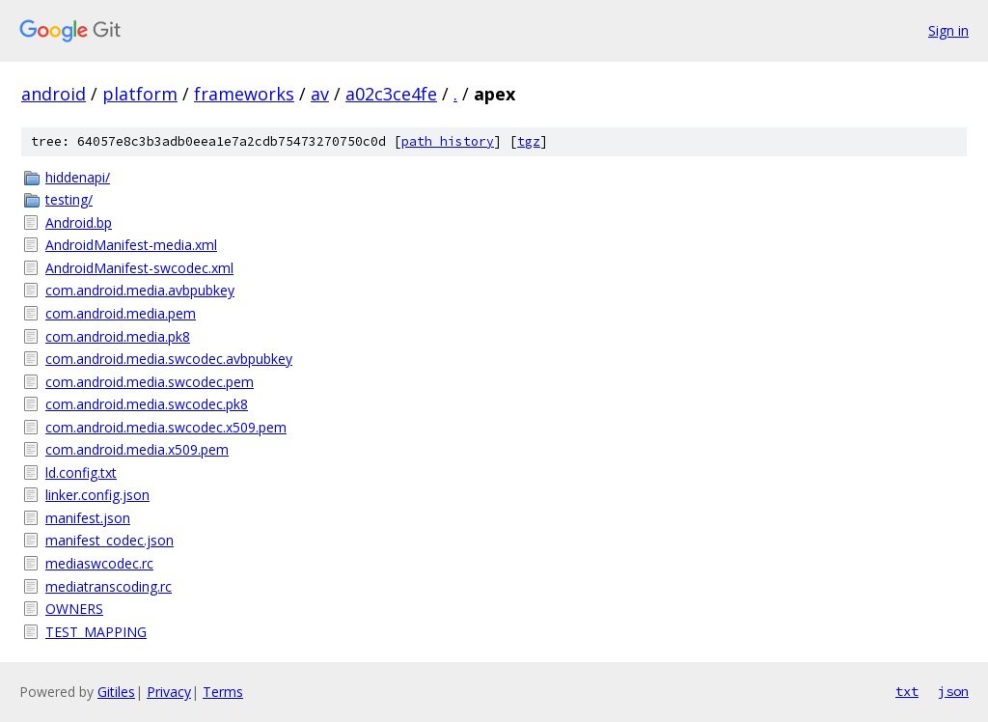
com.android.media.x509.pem (137, 449)
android (53, 93)
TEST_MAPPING (96, 632)
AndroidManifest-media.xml (131, 245)
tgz (528, 141)
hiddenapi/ (77, 177)
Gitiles (116, 691)
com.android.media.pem (120, 313)
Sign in (948, 30)
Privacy (169, 691)
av (320, 93)
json (953, 691)
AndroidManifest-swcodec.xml (139, 268)
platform (140, 93)
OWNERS (74, 608)
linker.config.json (97, 495)
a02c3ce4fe (391, 93)
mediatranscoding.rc (108, 586)
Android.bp (78, 222)
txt (907, 691)
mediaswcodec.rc (99, 563)
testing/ (69, 199)
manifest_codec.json (109, 540)
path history (447, 141)
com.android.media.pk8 (117, 336)
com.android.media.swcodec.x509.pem (166, 427)
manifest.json (87, 518)
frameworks (244, 93)
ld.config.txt (81, 472)
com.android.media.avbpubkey (139, 290)
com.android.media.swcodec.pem (149, 382)
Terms (223, 691)
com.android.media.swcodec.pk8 (146, 404)
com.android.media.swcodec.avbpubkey (168, 358)
